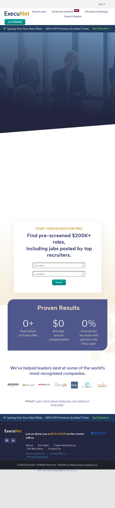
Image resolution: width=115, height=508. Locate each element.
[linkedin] (13, 440)
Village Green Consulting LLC (83, 464)
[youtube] (6, 440)
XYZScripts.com (71, 470)
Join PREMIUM (15, 22)
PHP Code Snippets (45, 470)
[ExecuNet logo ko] (13, 430)
